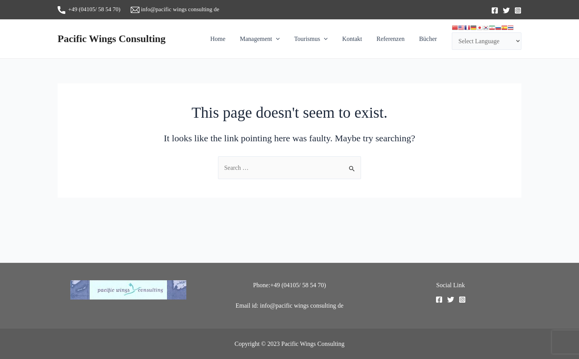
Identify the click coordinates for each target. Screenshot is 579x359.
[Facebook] (494, 10)
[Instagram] (517, 10)
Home (229, 39)
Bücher (429, 39)
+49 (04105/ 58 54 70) (94, 9)
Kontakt (357, 39)
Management (269, 39)
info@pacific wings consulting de (175, 9)
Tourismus (318, 39)
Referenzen (394, 39)
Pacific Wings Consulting (111, 38)
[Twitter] (506, 10)
